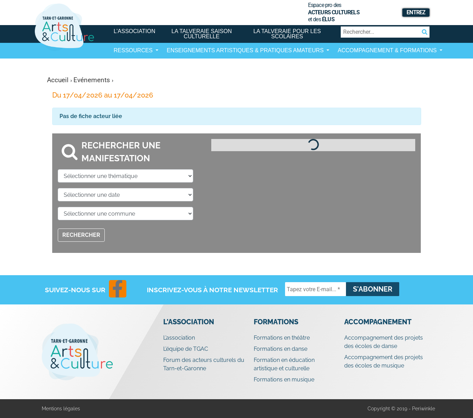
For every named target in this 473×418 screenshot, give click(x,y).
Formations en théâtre (282, 337)
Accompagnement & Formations (388, 50)
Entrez (416, 12)
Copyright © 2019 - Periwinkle (401, 408)
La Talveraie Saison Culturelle (202, 33)
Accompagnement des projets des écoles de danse (383, 341)
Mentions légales (61, 408)
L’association (135, 31)
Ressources (134, 50)
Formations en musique (284, 379)
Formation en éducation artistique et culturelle (284, 364)
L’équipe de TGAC (185, 349)
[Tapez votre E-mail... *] (315, 289)
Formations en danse (280, 349)
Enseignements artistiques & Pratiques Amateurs (246, 50)
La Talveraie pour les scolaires (287, 33)
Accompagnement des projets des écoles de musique (383, 361)
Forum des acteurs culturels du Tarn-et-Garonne (203, 364)
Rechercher (81, 235)
